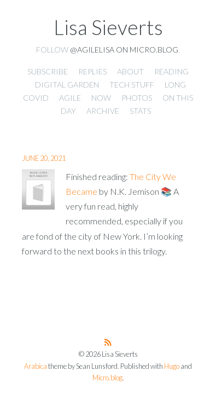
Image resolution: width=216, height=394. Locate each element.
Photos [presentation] (136, 97)
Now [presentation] (101, 97)
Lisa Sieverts (108, 27)
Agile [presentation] (70, 97)
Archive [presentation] (102, 110)
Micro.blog (107, 378)
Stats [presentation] (140, 110)
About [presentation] (130, 71)
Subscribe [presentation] (47, 71)
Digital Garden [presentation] (67, 84)
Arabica (35, 366)
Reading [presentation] (171, 71)
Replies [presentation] (92, 71)
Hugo (171, 366)
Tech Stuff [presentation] (131, 84)
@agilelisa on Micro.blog (124, 49)
